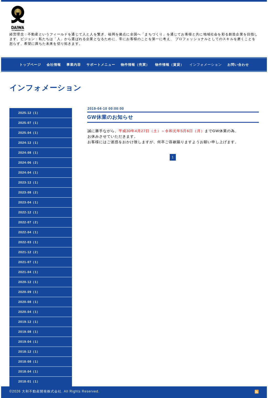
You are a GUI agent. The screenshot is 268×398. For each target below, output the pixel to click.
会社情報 (54, 65)
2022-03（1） (29, 242)
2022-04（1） (29, 232)
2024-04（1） (29, 172)
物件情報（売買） (135, 65)
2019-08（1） (29, 331)
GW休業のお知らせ (110, 117)
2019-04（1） (29, 341)
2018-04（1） (29, 371)
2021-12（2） (29, 252)
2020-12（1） (29, 282)
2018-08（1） (29, 361)
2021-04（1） (29, 272)
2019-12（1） (29, 321)
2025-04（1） (29, 132)
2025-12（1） (29, 112)
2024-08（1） (29, 152)
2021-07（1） (29, 262)
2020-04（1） (29, 311)
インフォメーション (205, 65)
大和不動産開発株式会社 (41, 391)
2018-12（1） (29, 351)
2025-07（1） (29, 122)
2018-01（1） (29, 381)
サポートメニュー (100, 65)
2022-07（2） (29, 222)
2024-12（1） (29, 142)
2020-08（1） (29, 301)
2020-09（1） (29, 292)
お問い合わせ (238, 65)
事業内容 (73, 65)
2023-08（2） (29, 192)
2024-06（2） (29, 162)
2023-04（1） (29, 202)
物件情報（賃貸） (169, 65)
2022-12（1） (29, 212)
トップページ (30, 65)
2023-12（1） (29, 182)
